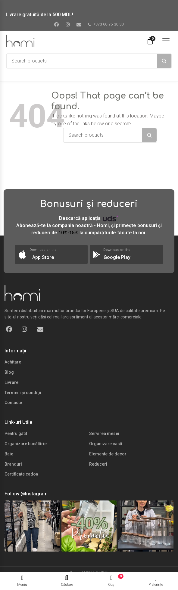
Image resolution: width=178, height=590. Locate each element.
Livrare (11, 382)
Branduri (13, 464)
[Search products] (82, 61)
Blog (9, 372)
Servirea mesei (104, 433)
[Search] (164, 61)
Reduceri (98, 464)
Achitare (13, 362)
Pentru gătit (16, 433)
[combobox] (82, 61)
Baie (9, 454)
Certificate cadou (21, 474)
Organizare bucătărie (26, 443)
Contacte (13, 402)
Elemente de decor (107, 454)
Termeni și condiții (23, 392)
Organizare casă (105, 443)
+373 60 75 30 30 (106, 24)
